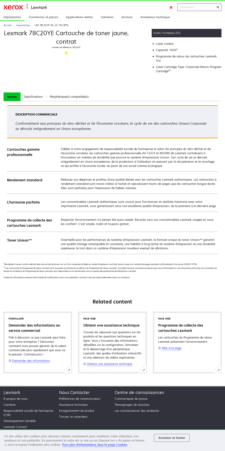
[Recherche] (217, 7)
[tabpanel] (112, 179)
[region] (112, 440)
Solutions (107, 17)
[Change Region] (171, 7)
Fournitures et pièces (43, 17)
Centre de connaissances (139, 392)
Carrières (10, 405)
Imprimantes (12, 17)
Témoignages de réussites (132, 405)
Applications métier (79, 17)
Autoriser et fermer (171, 438)
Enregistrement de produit (76, 411)
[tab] (12, 96)
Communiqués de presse (131, 399)
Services (127, 17)
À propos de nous (15, 399)
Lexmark (12, 392)
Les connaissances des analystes (137, 411)
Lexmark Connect (15, 427)
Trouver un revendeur (73, 417)
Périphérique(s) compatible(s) (69, 97)
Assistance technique (155, 17)
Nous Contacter (74, 392)
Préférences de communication (79, 399)
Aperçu (12, 97)
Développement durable (20, 421)
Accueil (25, 7)
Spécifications (33, 97)
